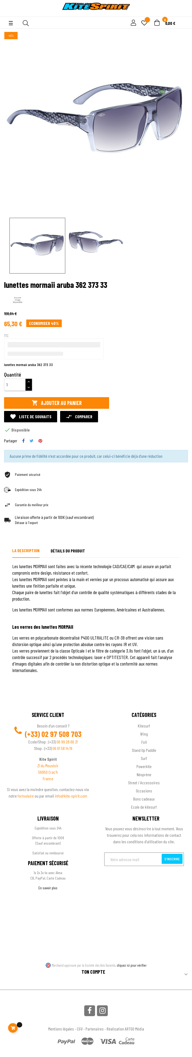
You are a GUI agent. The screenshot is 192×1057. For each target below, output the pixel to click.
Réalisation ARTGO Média (125, 1028)
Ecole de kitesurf (144, 806)
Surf (144, 758)
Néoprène (144, 774)
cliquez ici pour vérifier (132, 965)
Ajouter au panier (57, 403)
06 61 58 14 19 (62, 748)
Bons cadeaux (144, 798)
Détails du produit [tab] (68, 550)
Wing (144, 733)
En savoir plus (47, 887)
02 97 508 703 (61, 734)
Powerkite (144, 766)
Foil (144, 742)
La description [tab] (26, 550)
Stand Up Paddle (144, 750)
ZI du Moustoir (47, 765)
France (48, 778)
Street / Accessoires (144, 782)
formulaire (26, 795)
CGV (80, 1028)
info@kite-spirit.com (71, 795)
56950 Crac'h (48, 772)
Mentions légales (61, 1028)
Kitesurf (144, 725)
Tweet (32, 440)
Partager (23, 440)
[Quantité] (15, 385)
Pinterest (40, 440)
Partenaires (95, 1028)
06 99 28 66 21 (67, 741)
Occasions (144, 790)
